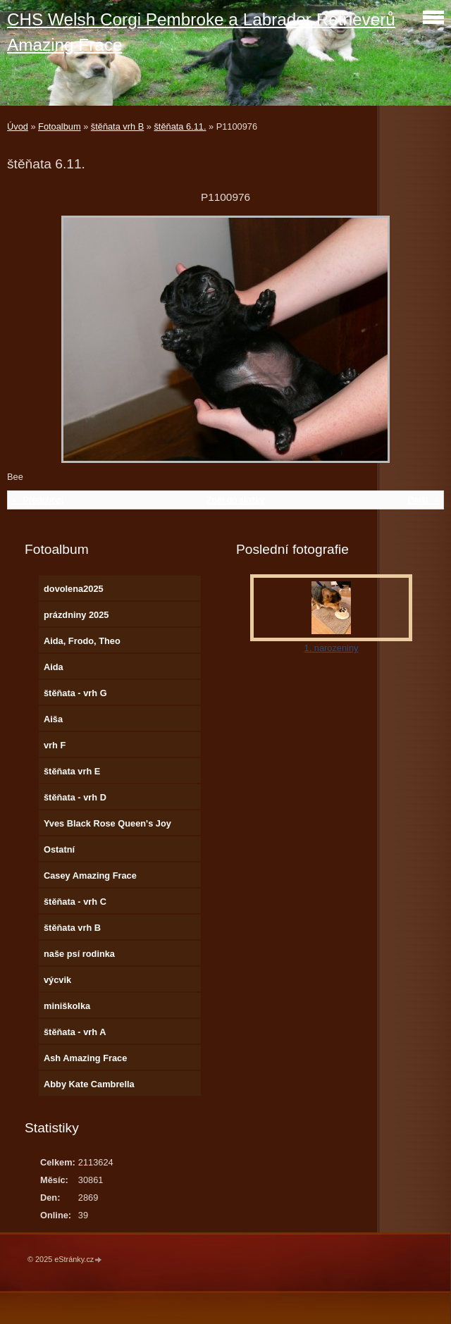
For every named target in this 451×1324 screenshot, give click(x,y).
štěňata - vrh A (75, 1032)
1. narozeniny (331, 648)
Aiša (53, 719)
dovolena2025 (74, 588)
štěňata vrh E (72, 771)
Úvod (17, 126)
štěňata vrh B (117, 126)
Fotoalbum (59, 126)
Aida (53, 667)
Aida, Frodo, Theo (82, 641)
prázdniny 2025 (76, 615)
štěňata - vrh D (75, 797)
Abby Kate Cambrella (89, 1084)
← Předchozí (37, 500)
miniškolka (67, 1006)
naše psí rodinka (79, 953)
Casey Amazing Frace (90, 875)
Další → (423, 500)
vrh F (55, 745)
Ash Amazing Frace (85, 1058)
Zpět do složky (235, 500)
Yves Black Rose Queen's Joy (107, 823)
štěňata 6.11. (180, 126)
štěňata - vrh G (75, 693)
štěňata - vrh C (75, 901)
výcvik (57, 980)
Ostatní (59, 849)
